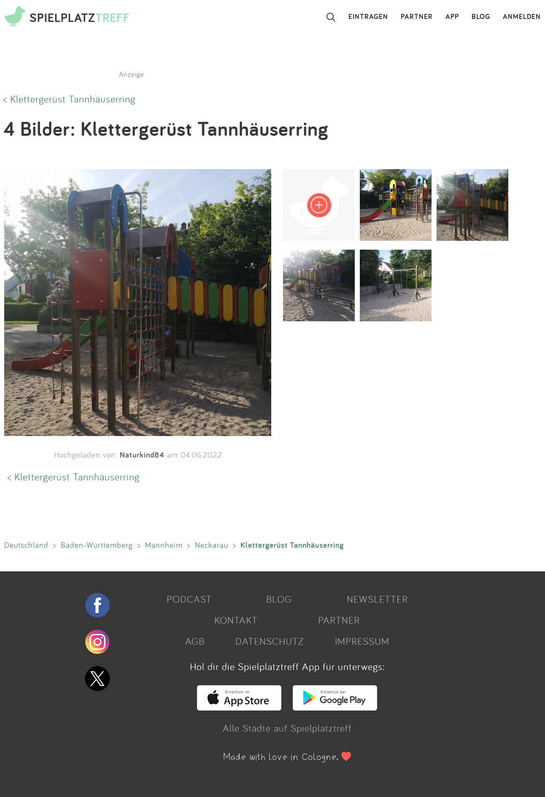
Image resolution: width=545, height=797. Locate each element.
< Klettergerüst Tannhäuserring (69, 98)
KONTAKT (236, 620)
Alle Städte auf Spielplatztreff (287, 728)
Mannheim (164, 545)
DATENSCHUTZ (269, 641)
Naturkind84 (142, 454)
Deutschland (26, 545)
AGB (195, 641)
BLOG (481, 17)
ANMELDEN (522, 17)
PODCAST (189, 598)
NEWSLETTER (377, 598)
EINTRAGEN (368, 17)
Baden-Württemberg (97, 545)
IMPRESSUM (362, 641)
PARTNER (417, 17)
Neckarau (211, 545)
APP (452, 17)
